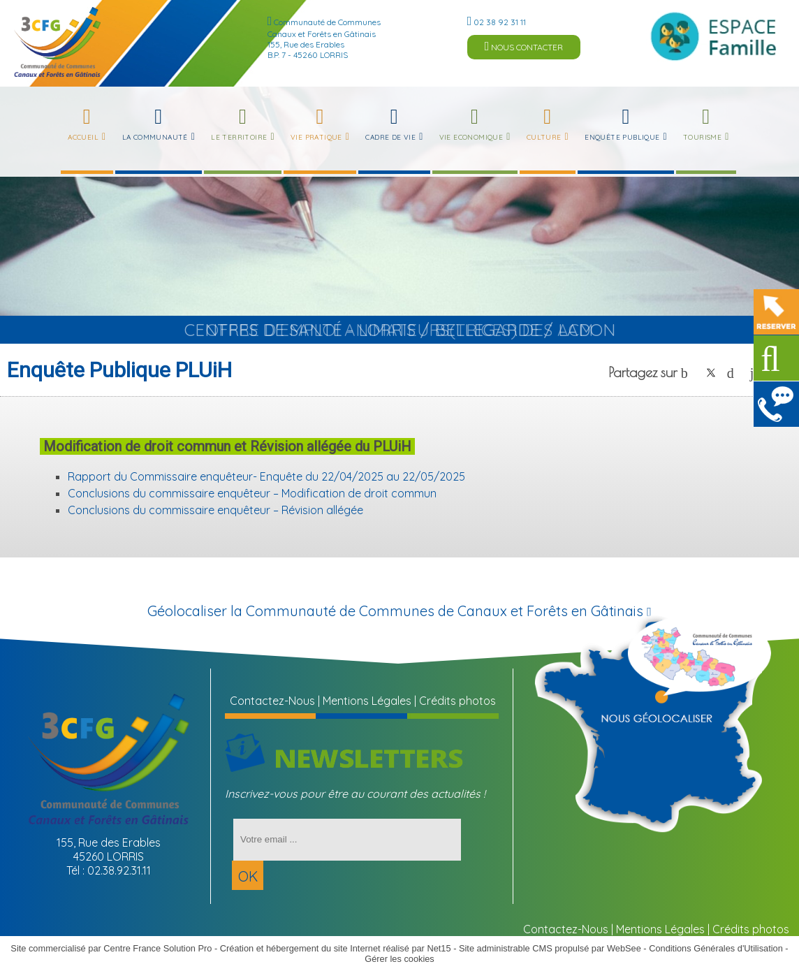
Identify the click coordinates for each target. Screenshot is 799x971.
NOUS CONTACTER (524, 46)
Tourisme (702, 137)
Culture (544, 137)
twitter (711, 373)
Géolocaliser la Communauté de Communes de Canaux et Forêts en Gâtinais (399, 611)
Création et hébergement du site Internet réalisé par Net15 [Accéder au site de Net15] (335, 948)
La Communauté (155, 137)
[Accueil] (57, 42)
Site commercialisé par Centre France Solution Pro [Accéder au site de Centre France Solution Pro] (111, 948)
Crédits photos (457, 701)
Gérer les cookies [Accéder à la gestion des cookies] (399, 959)
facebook (687, 373)
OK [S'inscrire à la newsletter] (248, 876)
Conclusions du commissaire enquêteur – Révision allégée (215, 510)
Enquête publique (622, 137)
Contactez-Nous (272, 701)
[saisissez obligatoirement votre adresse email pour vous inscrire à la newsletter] (347, 840)
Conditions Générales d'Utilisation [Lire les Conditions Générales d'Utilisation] (716, 948)
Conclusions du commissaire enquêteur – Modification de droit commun (252, 493)
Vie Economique (471, 137)
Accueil (83, 137)
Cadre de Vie (390, 137)
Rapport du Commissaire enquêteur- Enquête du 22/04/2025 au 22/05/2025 (266, 476)
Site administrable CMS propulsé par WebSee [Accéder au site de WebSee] (550, 948)
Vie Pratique (316, 137)
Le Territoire (239, 137)
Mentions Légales (367, 701)
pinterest (734, 373)
